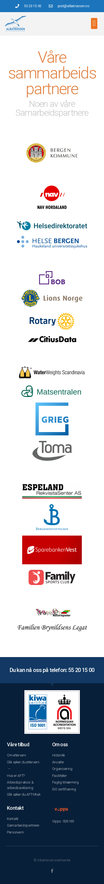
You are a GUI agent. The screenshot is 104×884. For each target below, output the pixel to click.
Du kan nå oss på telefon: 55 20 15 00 (52, 670)
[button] (94, 23)
